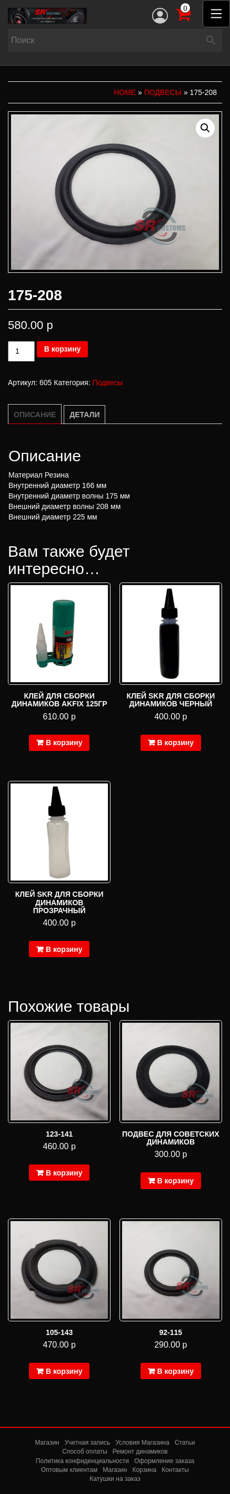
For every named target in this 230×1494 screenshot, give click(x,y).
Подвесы (163, 92)
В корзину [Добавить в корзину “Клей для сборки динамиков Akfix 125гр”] (64, 742)
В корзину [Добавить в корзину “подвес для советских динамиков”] (175, 1181)
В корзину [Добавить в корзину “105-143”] (64, 1371)
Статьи (185, 1442)
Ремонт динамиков (140, 1451)
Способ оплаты (84, 1451)
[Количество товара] (21, 351)
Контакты (175, 1470)
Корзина (144, 1470)
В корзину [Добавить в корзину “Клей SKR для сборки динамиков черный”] (175, 742)
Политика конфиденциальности (82, 1461)
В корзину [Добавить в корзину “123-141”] (64, 1173)
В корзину (62, 349)
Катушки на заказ (114, 1478)
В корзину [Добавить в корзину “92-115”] (175, 1371)
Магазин (47, 1442)
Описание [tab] (35, 414)
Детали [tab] (84, 414)
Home (125, 92)
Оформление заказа (164, 1461)
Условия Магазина (142, 1442)
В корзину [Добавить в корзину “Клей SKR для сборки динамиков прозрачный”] (64, 949)
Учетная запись (87, 1442)
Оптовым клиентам (69, 1470)
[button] (205, 128)
